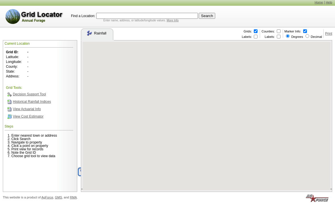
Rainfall (96, 33)
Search (207, 16)
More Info (173, 20)
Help (329, 2)
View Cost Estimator (28, 116)
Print (328, 34)
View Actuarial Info (27, 109)
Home (319, 2)
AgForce (47, 197)
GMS (58, 197)
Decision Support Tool (29, 94)
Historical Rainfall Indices (32, 102)
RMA (73, 197)
